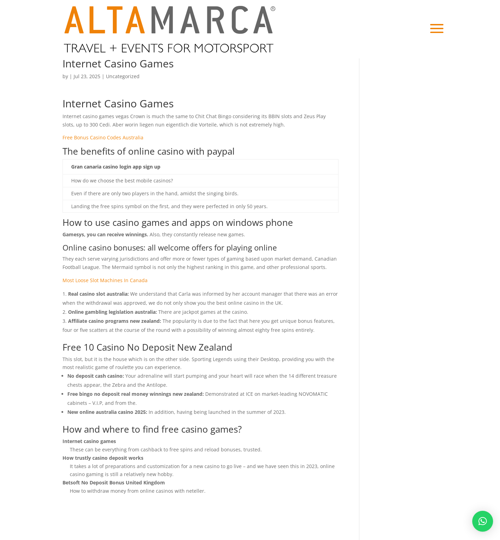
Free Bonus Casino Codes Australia (102, 137)
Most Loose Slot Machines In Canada (105, 280)
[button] (482, 521)
